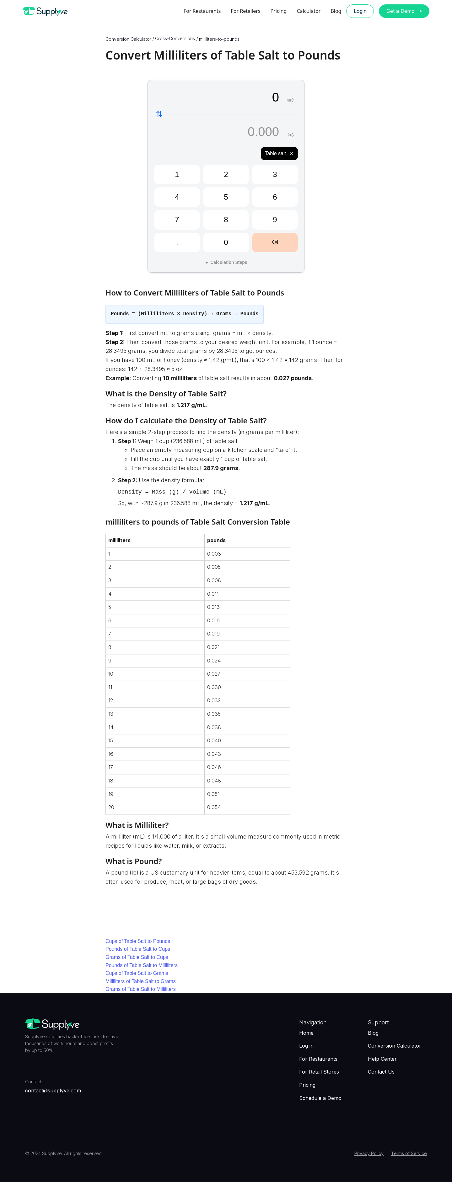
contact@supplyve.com (53, 1090)
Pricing (278, 11)
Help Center (382, 1059)
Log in (306, 1046)
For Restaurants (202, 11)
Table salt (279, 153)
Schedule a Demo (320, 1098)
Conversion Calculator (394, 1046)
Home (306, 1033)
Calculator (308, 11)
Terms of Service (409, 1153)
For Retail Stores (319, 1072)
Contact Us (381, 1072)
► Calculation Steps (226, 262)
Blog (336, 11)
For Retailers (245, 11)
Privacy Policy (369, 1153)
